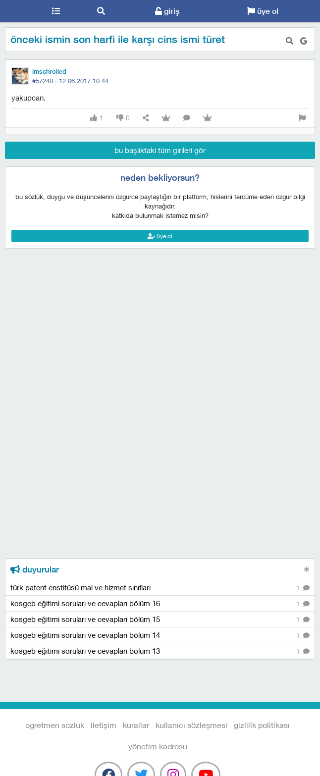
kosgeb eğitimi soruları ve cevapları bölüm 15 (160, 619)
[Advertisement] (160, 293)
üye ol (262, 11)
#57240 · (70, 81)
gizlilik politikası (262, 724)
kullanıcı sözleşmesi (191, 724)
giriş (167, 11)
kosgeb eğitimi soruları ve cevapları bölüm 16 (160, 604)
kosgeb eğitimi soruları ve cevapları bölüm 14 (160, 635)
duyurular (34, 569)
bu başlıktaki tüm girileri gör (160, 150)
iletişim (103, 724)
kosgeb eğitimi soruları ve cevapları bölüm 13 (160, 651)
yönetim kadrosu (157, 746)
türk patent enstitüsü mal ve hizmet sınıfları (160, 588)
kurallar (136, 724)
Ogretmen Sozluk (16, 11)
